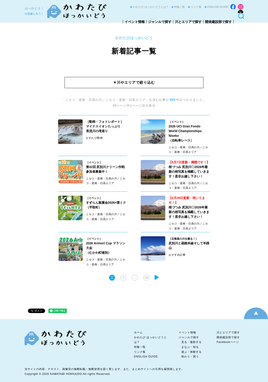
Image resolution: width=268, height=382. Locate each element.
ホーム (138, 332)
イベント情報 (135, 22)
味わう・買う (190, 356)
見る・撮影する (191, 342)
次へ (157, 277)
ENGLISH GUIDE (217, 6)
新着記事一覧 (134, 51)
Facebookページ (228, 342)
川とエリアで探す (188, 22)
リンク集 (196, 6)
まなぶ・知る (190, 347)
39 (146, 277)
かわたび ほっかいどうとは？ (150, 6)
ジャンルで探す (160, 22)
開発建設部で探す (218, 22)
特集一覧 (179, 6)
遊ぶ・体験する (191, 351)
